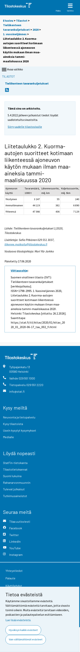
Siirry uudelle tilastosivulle (25, 127)
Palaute (10, 578)
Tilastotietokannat (15, 469)
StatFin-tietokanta (15, 463)
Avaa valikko (12, 70)
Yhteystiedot (14, 570)
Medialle (8, 437)
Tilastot (21, 20)
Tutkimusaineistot (15, 496)
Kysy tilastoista (13, 424)
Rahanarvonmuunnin (16, 482)
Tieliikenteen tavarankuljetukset (27, 83)
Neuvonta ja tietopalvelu (19, 417)
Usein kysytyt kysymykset (19, 430)
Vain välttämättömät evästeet (25, 639)
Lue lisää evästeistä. (18, 620)
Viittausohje (19, 270)
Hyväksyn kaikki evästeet (23, 630)
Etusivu (8, 20)
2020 (36, 29)
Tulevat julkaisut (14, 489)
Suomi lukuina (12, 476)
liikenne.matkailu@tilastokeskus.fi (26, 244)
